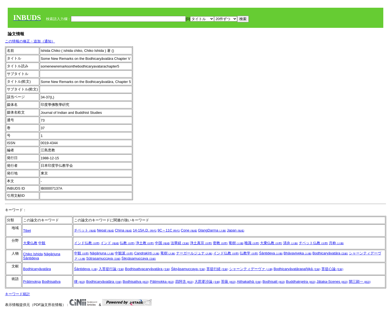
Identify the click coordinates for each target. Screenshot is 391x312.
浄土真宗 (201, 243)
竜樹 (236, 243)
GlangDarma (212, 230)
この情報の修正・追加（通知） (30, 41)
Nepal (105, 230)
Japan (235, 230)
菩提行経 (217, 269)
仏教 (127, 243)
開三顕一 (360, 281)
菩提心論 (332, 269)
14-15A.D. (145, 230)
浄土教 (145, 243)
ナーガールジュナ (194, 253)
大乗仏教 (30, 243)
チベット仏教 (313, 243)
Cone (189, 230)
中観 (41, 243)
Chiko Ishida (33, 254)
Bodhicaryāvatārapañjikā (297, 269)
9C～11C (168, 230)
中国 (162, 243)
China (123, 230)
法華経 (180, 243)
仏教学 (249, 253)
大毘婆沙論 (207, 281)
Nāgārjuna (52, 254)
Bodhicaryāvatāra (330, 253)
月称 (336, 243)
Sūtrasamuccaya (103, 258)
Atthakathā (249, 281)
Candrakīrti (146, 253)
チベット (85, 230)
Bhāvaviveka (297, 253)
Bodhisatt (274, 281)
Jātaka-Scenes (332, 281)
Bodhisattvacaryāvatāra (147, 269)
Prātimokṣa (32, 281)
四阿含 (184, 281)
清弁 (290, 243)
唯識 (251, 243)
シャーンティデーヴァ (251, 269)
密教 (220, 243)
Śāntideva (31, 258)
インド (109, 243)
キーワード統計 (17, 294)
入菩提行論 (111, 269)
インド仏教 (87, 243)
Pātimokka (162, 281)
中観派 (124, 253)
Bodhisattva (51, 281)
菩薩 (228, 281)
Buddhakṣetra (300, 281)
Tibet (27, 230)
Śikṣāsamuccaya (138, 258)
